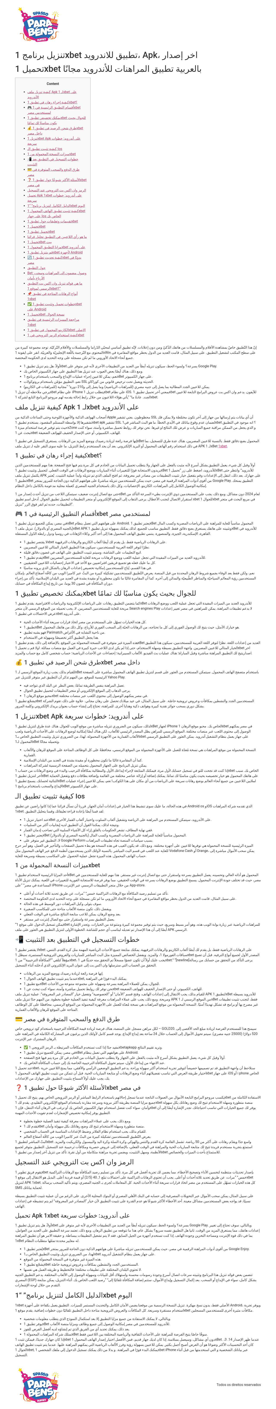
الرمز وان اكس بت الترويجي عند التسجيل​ (56, 190)
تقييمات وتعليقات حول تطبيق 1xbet (52, 221)
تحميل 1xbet (36, 226)
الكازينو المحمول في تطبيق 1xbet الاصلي (56, 330)
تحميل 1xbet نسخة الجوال (45, 314)
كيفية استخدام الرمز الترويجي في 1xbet (55, 335)
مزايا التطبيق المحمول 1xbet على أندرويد (56, 247)
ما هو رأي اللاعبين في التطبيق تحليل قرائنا (57, 237)
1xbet (222, 446)
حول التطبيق (36, 268)
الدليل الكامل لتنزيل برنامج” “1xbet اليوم (56, 206)
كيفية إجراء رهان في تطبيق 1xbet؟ (52, 102)
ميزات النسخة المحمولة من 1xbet (51, 154)
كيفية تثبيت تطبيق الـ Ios (44, 149)
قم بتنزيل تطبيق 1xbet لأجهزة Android (55, 252)
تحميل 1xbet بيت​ (39, 242)
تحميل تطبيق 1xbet (41, 232)
